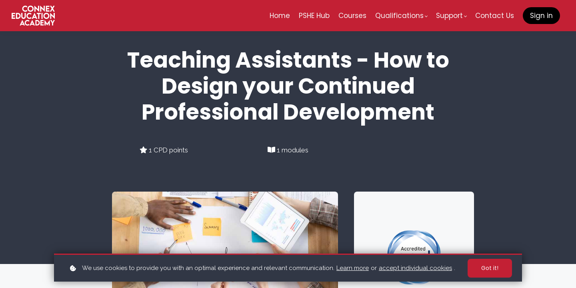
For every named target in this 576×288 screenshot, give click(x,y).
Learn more (352, 268)
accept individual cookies (415, 268)
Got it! (489, 268)
